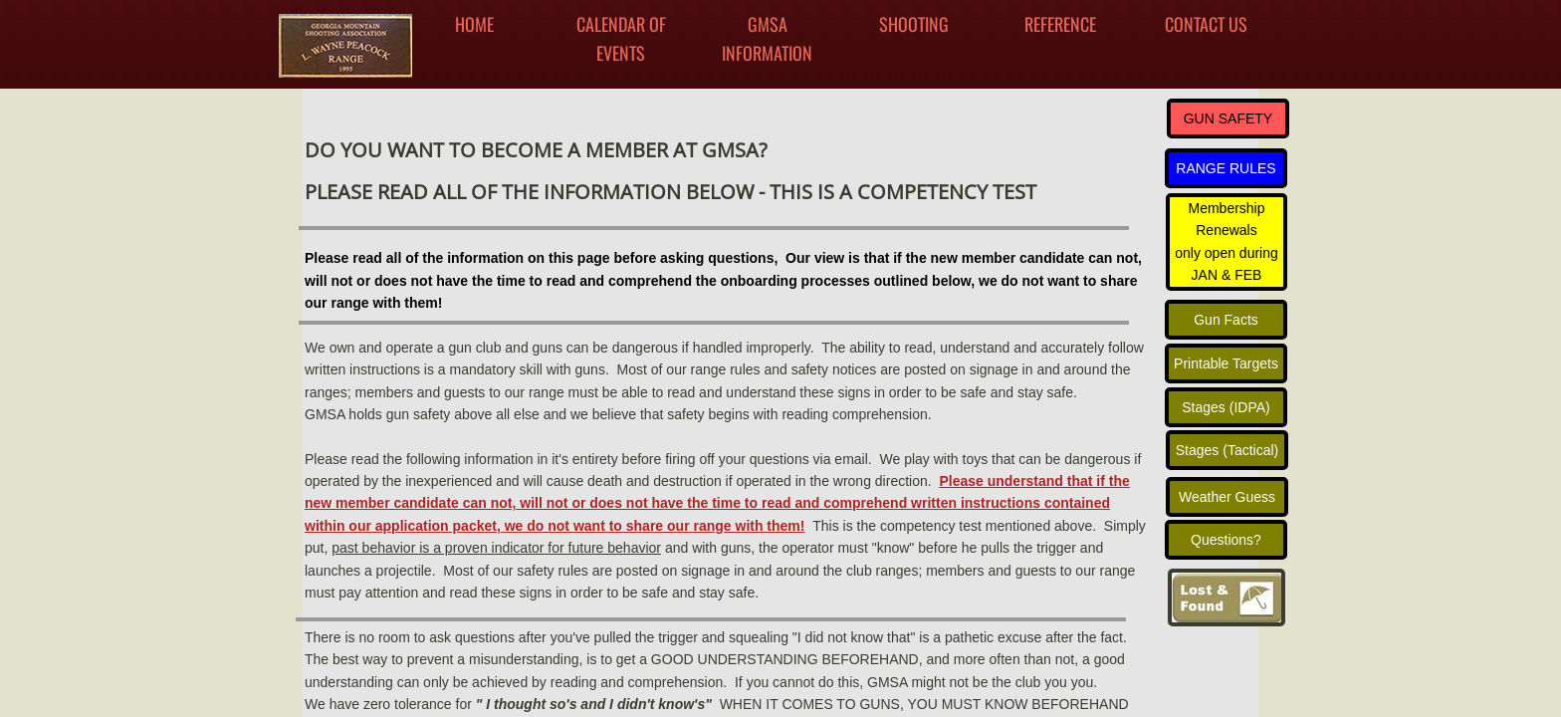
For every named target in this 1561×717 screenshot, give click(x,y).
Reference (1060, 24)
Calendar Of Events (621, 38)
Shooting (914, 24)
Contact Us (1206, 24)
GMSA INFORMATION (767, 38)
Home (474, 24)
